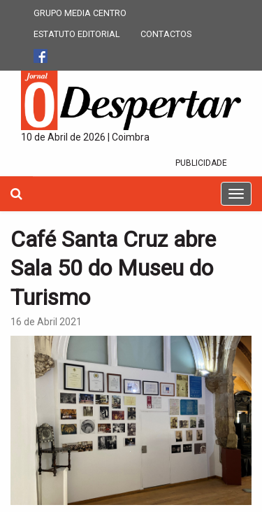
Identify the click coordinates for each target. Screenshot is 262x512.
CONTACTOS (165, 34)
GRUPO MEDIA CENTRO (80, 13)
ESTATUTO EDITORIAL (77, 34)
